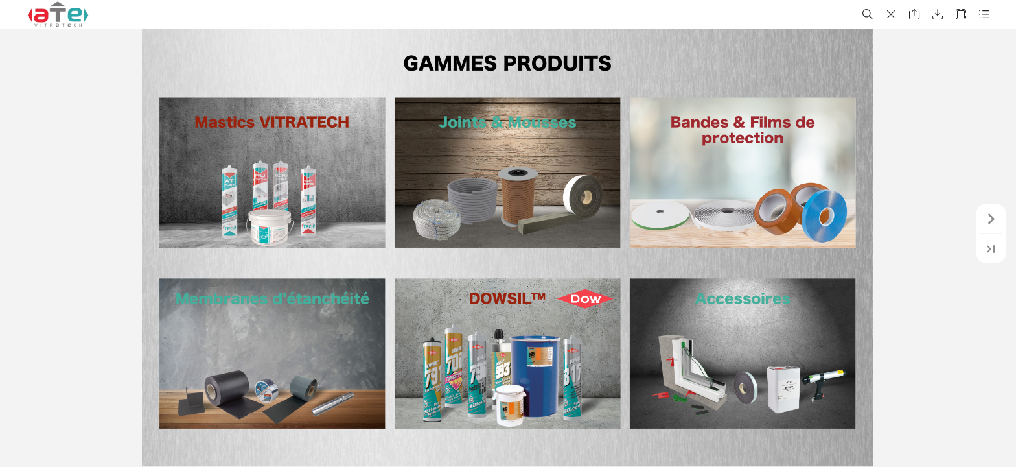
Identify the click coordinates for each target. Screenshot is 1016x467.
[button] (867, 14)
